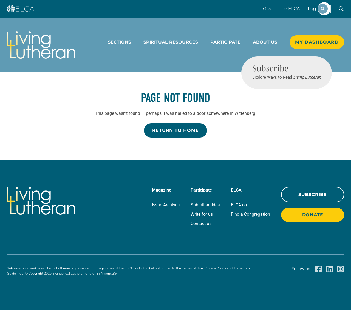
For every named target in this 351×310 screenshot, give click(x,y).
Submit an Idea (205, 204)
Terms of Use (192, 268)
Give (281, 8)
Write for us (202, 214)
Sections (119, 42)
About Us (265, 42)
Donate (312, 214)
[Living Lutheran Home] (41, 45)
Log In (315, 8)
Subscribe (312, 194)
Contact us (201, 223)
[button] (341, 9)
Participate (225, 42)
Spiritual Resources (170, 42)
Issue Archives (166, 204)
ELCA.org (239, 204)
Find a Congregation (250, 214)
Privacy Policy (215, 268)
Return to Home (175, 130)
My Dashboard (317, 42)
